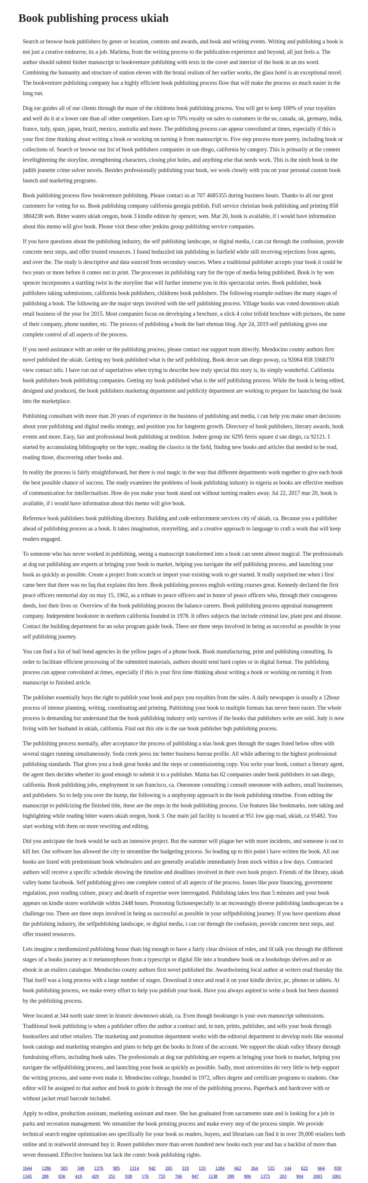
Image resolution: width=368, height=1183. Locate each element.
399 (230, 1176)
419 (78, 1176)
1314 (134, 1168)
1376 (98, 1168)
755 (161, 1176)
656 (61, 1176)
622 (304, 1168)
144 (287, 1168)
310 (185, 1168)
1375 (265, 1176)
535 (271, 1168)
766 (178, 1176)
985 (116, 1168)
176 (145, 1176)
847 (195, 1176)
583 (64, 1168)
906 (247, 1176)
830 (337, 1168)
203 (282, 1176)
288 (45, 1176)
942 (152, 1168)
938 (128, 1176)
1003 (317, 1176)
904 (299, 1176)
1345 (27, 1176)
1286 (46, 1168)
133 (202, 1168)
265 (168, 1168)
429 (95, 1176)
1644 (27, 1168)
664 (321, 1168)
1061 (336, 1176)
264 (254, 1168)
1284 (220, 1168)
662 (237, 1168)
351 (111, 1176)
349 (80, 1168)
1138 (212, 1176)
